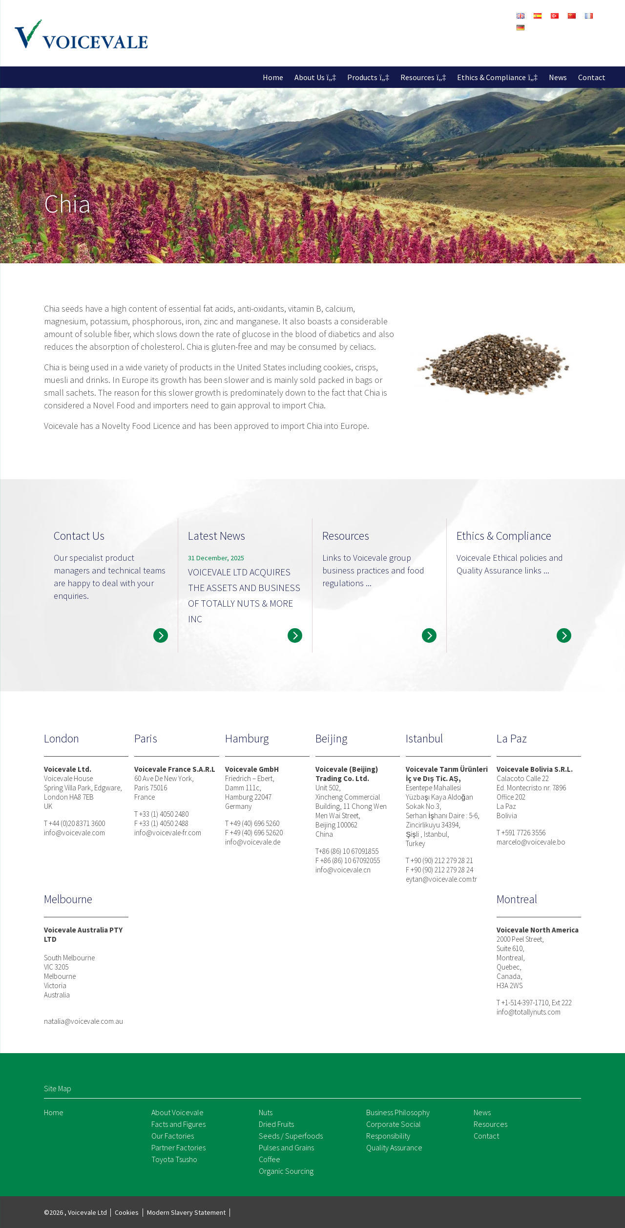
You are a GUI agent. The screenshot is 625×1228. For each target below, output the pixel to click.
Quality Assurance (394, 1147)
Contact (591, 77)
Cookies (127, 1212)
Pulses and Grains (286, 1147)
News (558, 77)
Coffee (269, 1159)
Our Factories (172, 1136)
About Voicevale (177, 1112)
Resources (417, 77)
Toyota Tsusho (174, 1159)
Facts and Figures (178, 1124)
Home (273, 77)
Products (362, 77)
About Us (309, 77)
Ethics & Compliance (491, 77)
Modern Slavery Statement (186, 1212)
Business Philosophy (398, 1112)
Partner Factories (178, 1147)
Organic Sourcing (286, 1171)
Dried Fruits (276, 1124)
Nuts (265, 1112)
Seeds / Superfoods (291, 1136)
